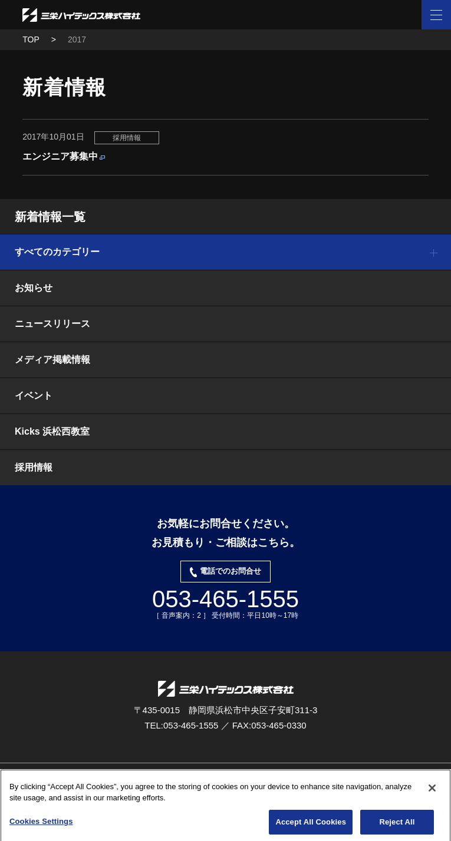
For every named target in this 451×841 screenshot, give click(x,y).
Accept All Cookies (310, 824)
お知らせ (33, 288)
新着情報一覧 (50, 216)
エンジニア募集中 (60, 156)
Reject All (396, 824)
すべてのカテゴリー (57, 252)
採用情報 (33, 467)
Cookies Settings (41, 823)
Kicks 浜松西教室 (52, 431)
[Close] (432, 790)
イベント (33, 395)
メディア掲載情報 (52, 360)
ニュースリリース (52, 324)
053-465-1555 (225, 599)
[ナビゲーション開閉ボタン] (436, 14)
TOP (30, 39)
